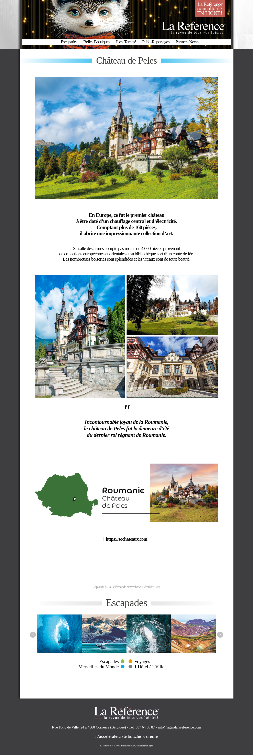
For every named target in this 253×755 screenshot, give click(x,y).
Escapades (69, 41)
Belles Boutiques (96, 41)
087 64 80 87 (145, 727)
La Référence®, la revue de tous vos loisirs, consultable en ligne (126, 746)
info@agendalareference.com (179, 727)
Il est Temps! (126, 41)
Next (220, 635)
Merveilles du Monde (98, 666)
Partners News (187, 41)
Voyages (142, 661)
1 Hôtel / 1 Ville (149, 666)
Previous (33, 635)
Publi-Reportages (155, 41)
